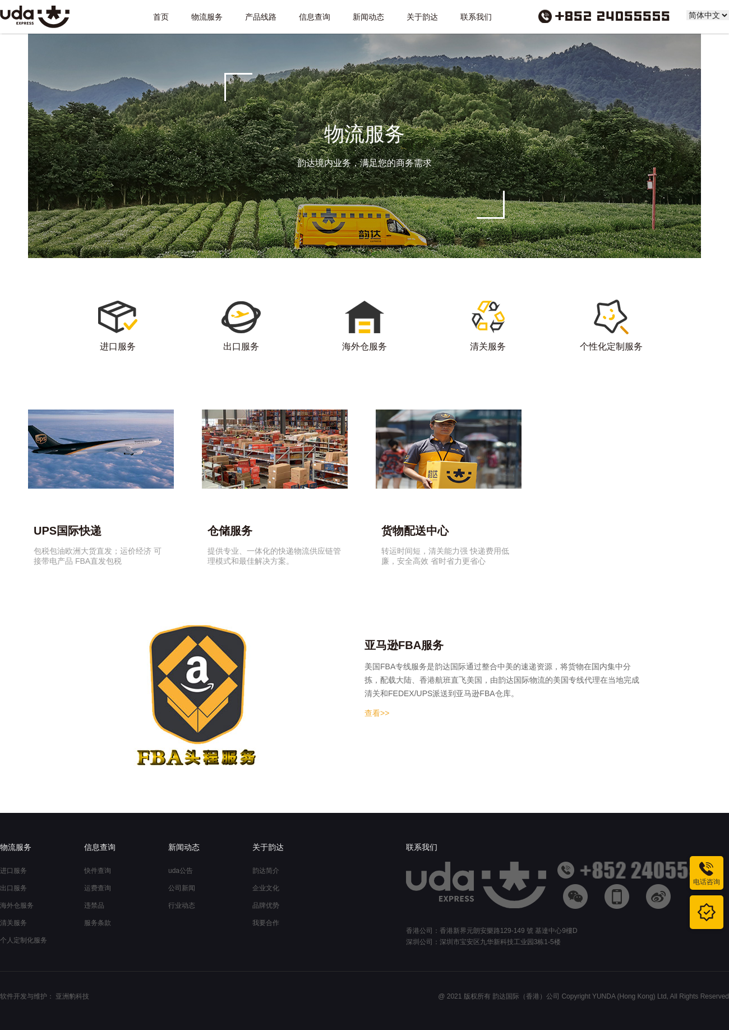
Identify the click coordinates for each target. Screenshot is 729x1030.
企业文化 (265, 888)
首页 (161, 16)
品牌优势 (265, 905)
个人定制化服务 (23, 940)
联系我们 (476, 16)
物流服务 (207, 16)
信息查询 (314, 16)
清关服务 (13, 923)
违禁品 (94, 905)
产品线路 (260, 16)
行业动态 (181, 905)
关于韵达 (422, 16)
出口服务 (13, 888)
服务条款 (97, 923)
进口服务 (13, 871)
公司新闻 (181, 888)
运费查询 (97, 888)
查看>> (376, 713)
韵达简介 (265, 871)
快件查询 (97, 871)
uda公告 (180, 871)
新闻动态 (368, 16)
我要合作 (265, 923)
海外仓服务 (17, 905)
